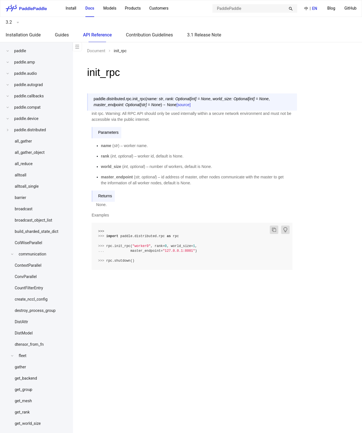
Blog (331, 8)
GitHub (350, 8)
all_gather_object (30, 152)
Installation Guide (23, 35)
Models (109, 8)
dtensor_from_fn (29, 344)
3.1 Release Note (204, 35)
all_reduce (24, 163)
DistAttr (21, 322)
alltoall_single (27, 186)
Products (133, 8)
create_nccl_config (31, 299)
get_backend (26, 378)
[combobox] (255, 8)
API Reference (97, 35)
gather (20, 367)
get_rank (22, 412)
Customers (159, 8)
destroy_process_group (35, 310)
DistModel (24, 333)
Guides (62, 35)
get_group (23, 389)
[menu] (342, 8)
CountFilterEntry (29, 288)
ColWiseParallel (28, 242)
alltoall (20, 175)
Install (71, 8)
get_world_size (28, 423)
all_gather (23, 141)
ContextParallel (28, 265)
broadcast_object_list (33, 220)
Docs (89, 8)
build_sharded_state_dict (36, 231)
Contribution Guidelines (149, 35)
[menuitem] (331, 8)
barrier (20, 197)
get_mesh (23, 401)
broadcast (24, 209)
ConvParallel (26, 276)
